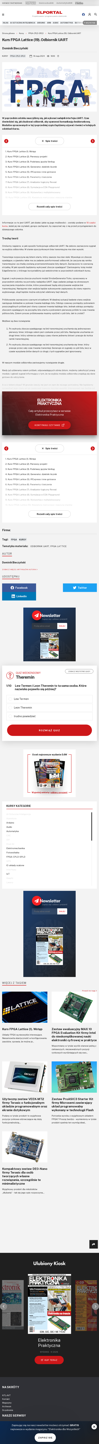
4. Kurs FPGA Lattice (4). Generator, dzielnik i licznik (31, 166)
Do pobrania (7, 1410)
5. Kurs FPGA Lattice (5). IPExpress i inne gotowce (30, 172)
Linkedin (19, 596)
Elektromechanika (15, 848)
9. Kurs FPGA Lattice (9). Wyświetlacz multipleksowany (32, 192)
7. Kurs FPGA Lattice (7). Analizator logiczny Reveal (31, 182)
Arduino (41, 23)
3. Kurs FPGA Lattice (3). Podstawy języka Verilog (30, 161)
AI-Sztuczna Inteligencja (22, 23)
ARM (49, 23)
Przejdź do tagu (89, 991)
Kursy (21, 33)
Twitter (80, 587)
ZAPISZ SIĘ (45, 1437)
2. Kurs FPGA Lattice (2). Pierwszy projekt (26, 156)
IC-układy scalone (15, 865)
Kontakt (6, 1399)
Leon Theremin (23, 707)
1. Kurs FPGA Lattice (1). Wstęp (20, 151)
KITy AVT (6, 1395)
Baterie (78, 23)
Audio (55, 23)
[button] (3, 1306)
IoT (8, 874)
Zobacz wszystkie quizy (79, 671)
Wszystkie (89, 23)
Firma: (6, 530)
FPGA (14, 539)
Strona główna (8, 33)
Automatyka (66, 23)
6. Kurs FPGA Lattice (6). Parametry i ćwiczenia (28, 177)
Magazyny (6, 1403)
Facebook (19, 587)
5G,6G (5, 23)
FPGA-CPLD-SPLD (36, 33)
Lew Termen (21, 698)
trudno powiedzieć (25, 716)
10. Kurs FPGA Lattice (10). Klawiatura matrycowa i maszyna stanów (38, 197)
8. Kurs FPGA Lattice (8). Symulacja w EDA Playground (32, 187)
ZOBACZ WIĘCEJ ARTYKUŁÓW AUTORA (19, 569)
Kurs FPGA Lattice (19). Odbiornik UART (64, 33)
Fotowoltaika (12, 852)
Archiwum (6, 1406)
